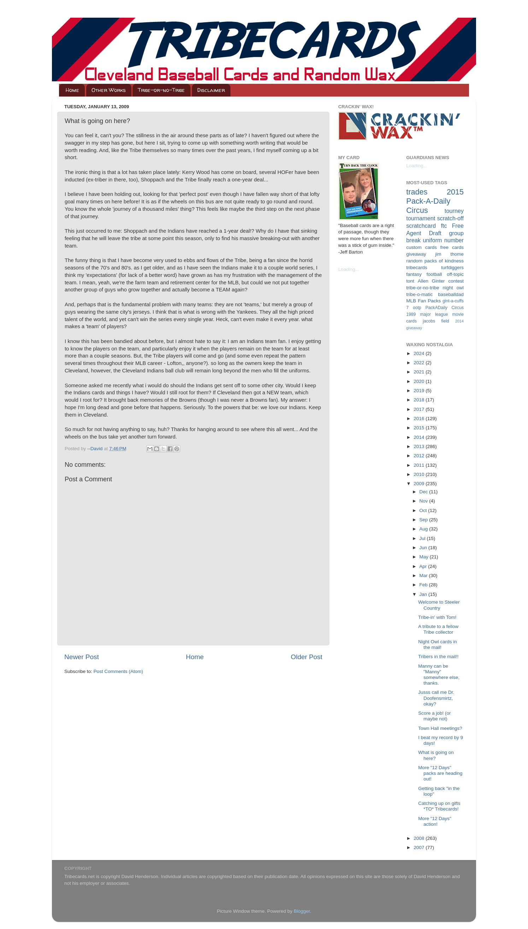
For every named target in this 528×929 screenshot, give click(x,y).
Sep (424, 519)
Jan (424, 594)
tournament (420, 218)
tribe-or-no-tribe (422, 287)
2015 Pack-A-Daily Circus (435, 201)
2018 (419, 399)
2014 (419, 437)
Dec (424, 491)
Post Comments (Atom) (118, 671)
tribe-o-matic (419, 294)
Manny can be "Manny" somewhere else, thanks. (438, 674)
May (425, 556)
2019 (419, 390)
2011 (419, 465)
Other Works (109, 90)
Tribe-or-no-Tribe (161, 90)
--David (95, 448)
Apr (424, 566)
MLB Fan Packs (423, 300)
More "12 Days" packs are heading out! (440, 773)
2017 (419, 409)
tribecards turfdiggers (435, 267)
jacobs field (436, 321)
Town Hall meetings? (440, 728)
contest (456, 281)
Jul (423, 538)
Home (72, 90)
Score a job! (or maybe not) (434, 715)
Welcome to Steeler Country (439, 604)
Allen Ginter (431, 281)
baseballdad (451, 294)
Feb (424, 584)
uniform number (443, 240)
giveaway (416, 254)
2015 (419, 427)
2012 (419, 455)
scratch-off (450, 218)
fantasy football (424, 274)
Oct (424, 510)
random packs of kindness (435, 260)
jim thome (449, 254)
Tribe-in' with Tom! (437, 617)
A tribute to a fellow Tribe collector (438, 629)
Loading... (348, 269)
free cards (452, 247)
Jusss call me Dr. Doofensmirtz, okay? (436, 698)
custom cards (421, 247)
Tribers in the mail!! (438, 656)
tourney (454, 211)
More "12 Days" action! (434, 821)
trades (417, 191)
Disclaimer (211, 90)
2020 (419, 381)
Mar (424, 575)
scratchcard (421, 225)
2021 (419, 371)
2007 (419, 847)
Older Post (306, 657)
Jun (424, 547)
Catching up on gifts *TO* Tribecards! (439, 806)
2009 (419, 483)
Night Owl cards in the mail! (437, 644)
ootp (417, 307)
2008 (419, 838)
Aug (424, 529)
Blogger (302, 911)
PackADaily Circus (445, 307)
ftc (444, 225)
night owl (453, 287)
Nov (424, 501)
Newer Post (81, 657)
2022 (419, 362)
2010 (419, 474)
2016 (419, 418)
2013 (419, 446)
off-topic (455, 274)
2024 (419, 353)
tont (410, 281)
